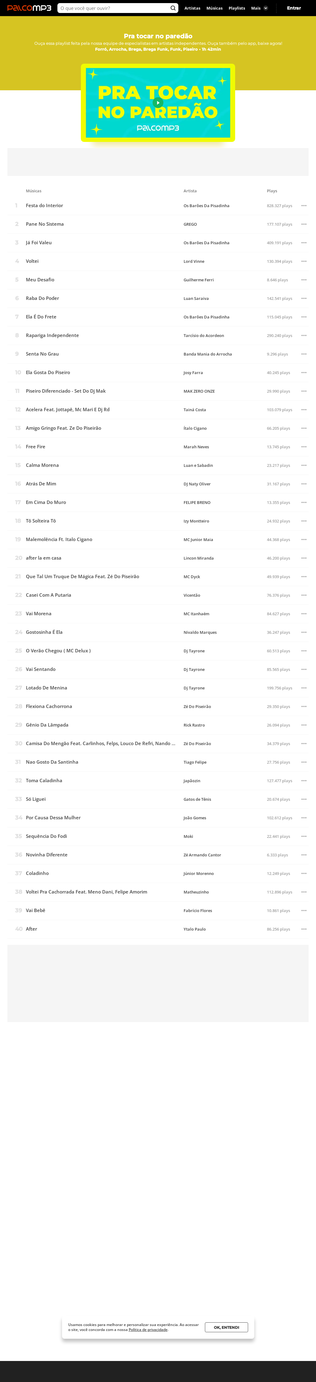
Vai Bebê (35, 910)
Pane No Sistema (45, 224)
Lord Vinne (194, 261)
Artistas (192, 8)
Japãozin (192, 780)
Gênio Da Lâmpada (47, 725)
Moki (188, 836)
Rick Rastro (194, 725)
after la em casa (43, 558)
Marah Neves (196, 447)
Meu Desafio (40, 280)
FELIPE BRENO (197, 502)
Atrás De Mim (41, 484)
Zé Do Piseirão (197, 706)
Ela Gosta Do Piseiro (48, 372)
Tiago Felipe (195, 762)
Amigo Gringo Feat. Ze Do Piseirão (63, 428)
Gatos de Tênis (197, 799)
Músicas (214, 8)
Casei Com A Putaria (48, 595)
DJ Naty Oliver (197, 484)
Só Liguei (36, 799)
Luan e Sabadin (198, 465)
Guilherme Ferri (199, 280)
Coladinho (37, 873)
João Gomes (195, 818)
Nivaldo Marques (200, 632)
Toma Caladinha (44, 780)
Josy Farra (193, 372)
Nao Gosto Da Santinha (52, 762)
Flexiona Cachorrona (49, 706)
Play (158, 102)
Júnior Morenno (199, 873)
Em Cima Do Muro (46, 502)
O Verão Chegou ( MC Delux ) (58, 651)
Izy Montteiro (196, 521)
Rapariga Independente (52, 335)
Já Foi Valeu (39, 242)
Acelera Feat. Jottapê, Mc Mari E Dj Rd (68, 409)
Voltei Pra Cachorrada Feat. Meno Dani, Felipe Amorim (86, 892)
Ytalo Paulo (195, 929)
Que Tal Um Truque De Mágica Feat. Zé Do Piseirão (82, 576)
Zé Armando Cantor (202, 855)
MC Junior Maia (198, 539)
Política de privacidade (148, 1329)
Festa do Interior (44, 205)
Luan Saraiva (196, 298)
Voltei (32, 261)
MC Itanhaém (196, 613)
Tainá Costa (195, 409)
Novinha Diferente (47, 855)
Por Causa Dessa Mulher (53, 818)
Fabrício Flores (198, 910)
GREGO (190, 224)
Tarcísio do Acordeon (204, 335)
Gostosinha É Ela (44, 632)
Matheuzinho (196, 892)
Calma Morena (42, 465)
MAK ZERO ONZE (199, 391)
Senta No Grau (42, 354)
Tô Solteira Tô (41, 521)
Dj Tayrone (194, 651)
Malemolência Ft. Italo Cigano (59, 539)
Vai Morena (39, 613)
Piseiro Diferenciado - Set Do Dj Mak (66, 391)
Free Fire (35, 447)
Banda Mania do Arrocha (208, 354)
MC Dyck (192, 576)
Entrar (294, 8)
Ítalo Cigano (195, 428)
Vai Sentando (41, 669)
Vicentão (192, 595)
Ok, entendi (226, 1327)
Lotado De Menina (46, 688)
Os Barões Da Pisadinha (207, 205)
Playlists (237, 8)
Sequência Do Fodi (46, 836)
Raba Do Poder (42, 298)
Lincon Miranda (199, 558)
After (31, 929)
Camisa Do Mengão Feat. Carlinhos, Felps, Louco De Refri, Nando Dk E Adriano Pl (101, 743)
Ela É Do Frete (41, 317)
